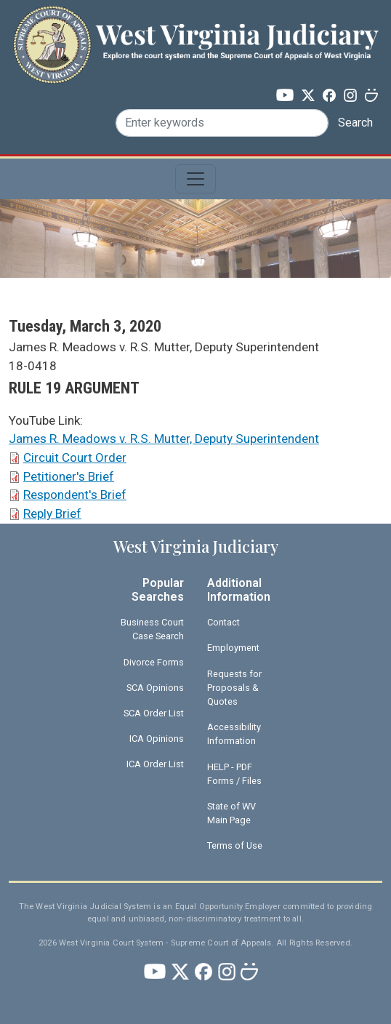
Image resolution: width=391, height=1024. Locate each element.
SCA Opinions (155, 687)
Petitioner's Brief (68, 476)
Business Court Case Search (152, 629)
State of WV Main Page (231, 813)
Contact (223, 622)
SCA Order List (154, 713)
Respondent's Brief (74, 494)
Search (355, 122)
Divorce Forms (154, 662)
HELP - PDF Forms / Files (234, 773)
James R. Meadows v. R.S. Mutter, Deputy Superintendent (164, 438)
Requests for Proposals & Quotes (234, 687)
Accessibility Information (234, 733)
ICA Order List (155, 764)
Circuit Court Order (74, 457)
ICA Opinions (156, 738)
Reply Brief (52, 513)
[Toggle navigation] (195, 178)
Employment (233, 647)
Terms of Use (234, 845)
